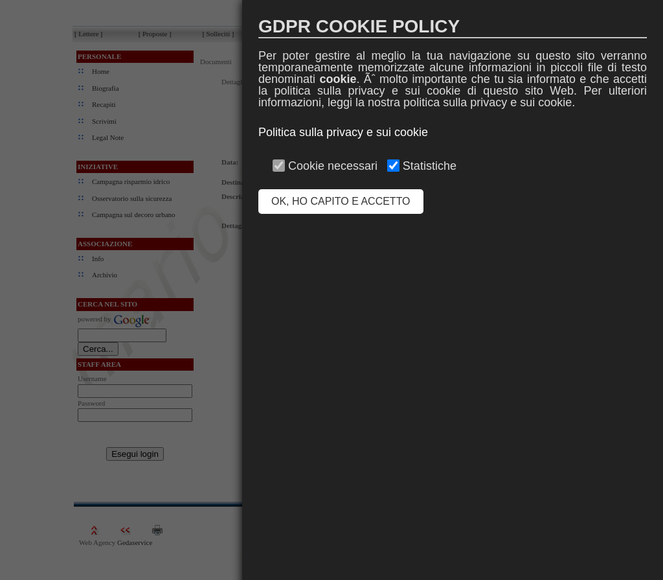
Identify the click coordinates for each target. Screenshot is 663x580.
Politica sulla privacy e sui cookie (343, 132)
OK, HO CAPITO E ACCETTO (340, 201)
